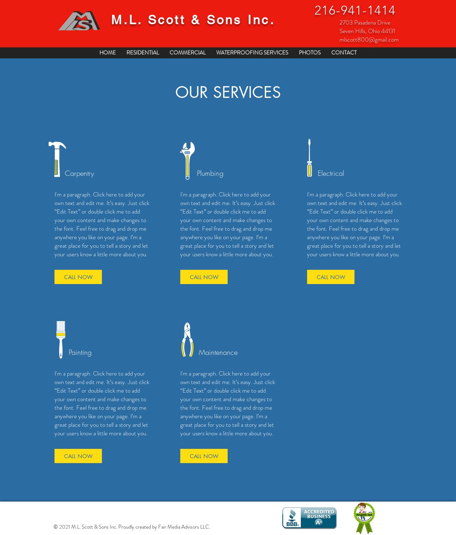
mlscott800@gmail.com (369, 39)
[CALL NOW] (78, 277)
